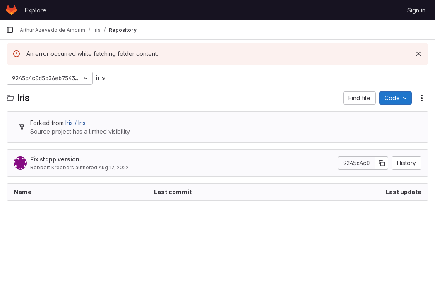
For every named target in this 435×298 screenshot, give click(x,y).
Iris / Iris (75, 122)
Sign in (416, 10)
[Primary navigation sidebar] (10, 29)
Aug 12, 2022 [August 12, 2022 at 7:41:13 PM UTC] (114, 167)
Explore (35, 10)
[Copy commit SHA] (381, 163)
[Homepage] (11, 10)
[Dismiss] (418, 54)
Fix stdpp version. (55, 159)
